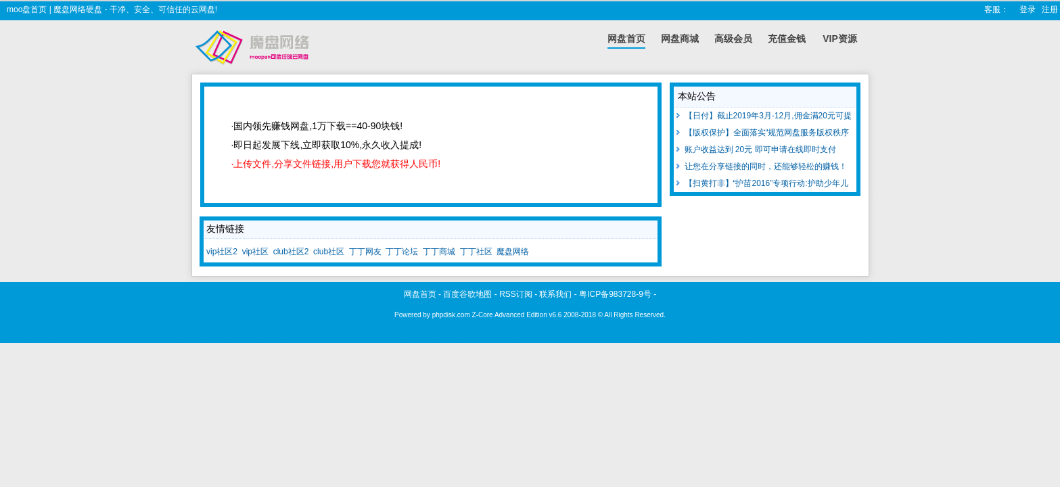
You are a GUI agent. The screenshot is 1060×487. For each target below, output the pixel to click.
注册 (1050, 9)
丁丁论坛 (402, 251)
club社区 (328, 251)
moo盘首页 (27, 9)
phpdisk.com (451, 315)
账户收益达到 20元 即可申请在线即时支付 (755, 149)
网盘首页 (420, 294)
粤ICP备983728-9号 (615, 294)
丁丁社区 (476, 251)
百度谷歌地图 (467, 294)
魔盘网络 (513, 251)
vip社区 (255, 251)
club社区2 (291, 251)
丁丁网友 (365, 251)
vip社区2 (221, 251)
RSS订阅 (515, 294)
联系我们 (555, 294)
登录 (1027, 9)
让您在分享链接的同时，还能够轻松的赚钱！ (760, 166)
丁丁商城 (439, 251)
